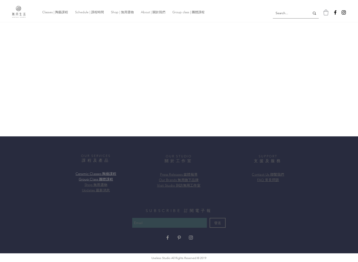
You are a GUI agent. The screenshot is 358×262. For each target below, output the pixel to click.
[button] (326, 12)
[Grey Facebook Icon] (167, 237)
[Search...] (288, 13)
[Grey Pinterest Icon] (179, 237)
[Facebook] (335, 12)
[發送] (218, 223)
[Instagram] (344, 12)
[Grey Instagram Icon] (191, 237)
